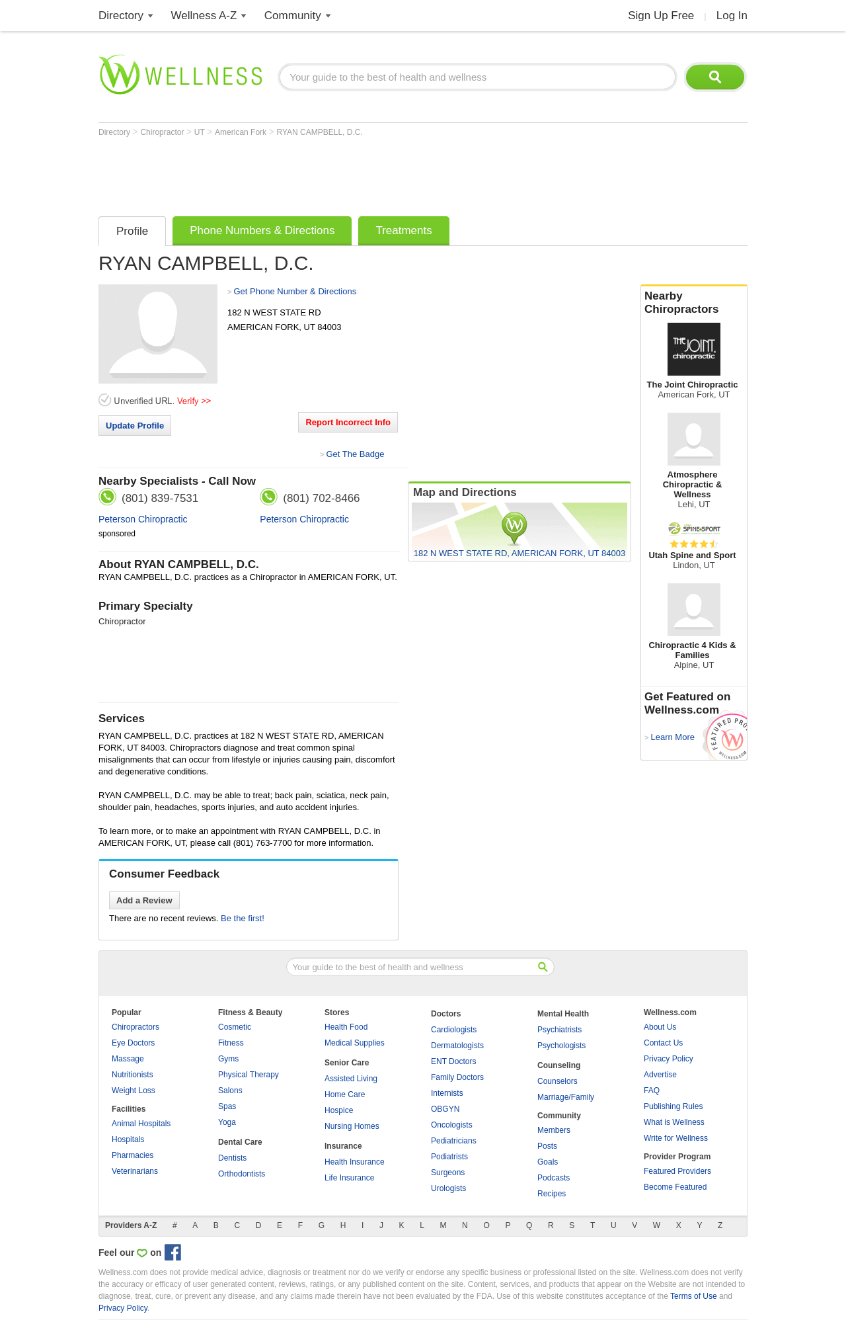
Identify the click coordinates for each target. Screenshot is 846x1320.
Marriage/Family (565, 1097)
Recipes (551, 1193)
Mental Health (563, 1013)
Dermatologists (457, 1045)
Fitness (231, 1043)
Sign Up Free (661, 15)
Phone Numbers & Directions (262, 230)
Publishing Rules (673, 1106)
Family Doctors (457, 1077)
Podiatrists (449, 1156)
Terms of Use (693, 1296)
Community (292, 15)
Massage (128, 1058)
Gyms (228, 1058)
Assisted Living (351, 1078)
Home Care (345, 1094)
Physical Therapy (248, 1074)
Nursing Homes (352, 1126)
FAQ (652, 1090)
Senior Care (347, 1062)
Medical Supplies (355, 1043)
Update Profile (135, 426)
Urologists (448, 1188)
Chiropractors (135, 1027)
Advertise (660, 1074)
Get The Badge (355, 454)
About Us (660, 1027)
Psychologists (561, 1045)
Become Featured (675, 1187)
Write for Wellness (676, 1138)
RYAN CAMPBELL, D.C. (320, 132)
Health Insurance (355, 1162)
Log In (732, 15)
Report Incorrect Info (348, 422)
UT (200, 132)
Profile (132, 231)
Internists (447, 1093)
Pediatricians (454, 1140)
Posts (547, 1146)
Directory (120, 15)
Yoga (227, 1122)
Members (553, 1130)
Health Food (346, 1027)
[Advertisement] (339, 173)
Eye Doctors (133, 1043)
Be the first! (242, 918)
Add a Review (144, 900)
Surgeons (448, 1172)
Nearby (694, 303)
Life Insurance (349, 1177)
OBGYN (445, 1109)
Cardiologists (454, 1029)
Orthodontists (241, 1173)
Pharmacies (132, 1155)
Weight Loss (133, 1090)
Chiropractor (163, 132)
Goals (547, 1162)
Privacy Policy (668, 1058)
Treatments (403, 230)
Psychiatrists (559, 1029)
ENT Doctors (453, 1061)
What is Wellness (674, 1122)
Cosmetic (234, 1027)
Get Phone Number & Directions (294, 291)
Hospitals (128, 1139)
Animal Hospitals (141, 1123)
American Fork (241, 132)
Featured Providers (677, 1171)
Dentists (232, 1158)
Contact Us (663, 1043)
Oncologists (452, 1125)
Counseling (558, 1065)
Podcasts (553, 1177)
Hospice (339, 1110)
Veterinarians (135, 1171)
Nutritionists (132, 1074)
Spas (227, 1106)
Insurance (343, 1146)
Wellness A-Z (204, 15)
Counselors (557, 1081)
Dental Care (240, 1142)
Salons (230, 1090)
